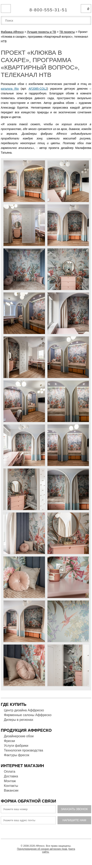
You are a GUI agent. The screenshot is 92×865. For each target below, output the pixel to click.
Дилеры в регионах (18, 719)
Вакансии (11, 790)
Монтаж (10, 781)
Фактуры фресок (16, 755)
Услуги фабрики (16, 745)
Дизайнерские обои (19, 736)
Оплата (9, 771)
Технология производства (23, 750)
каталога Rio (10, 88)
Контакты (11, 785)
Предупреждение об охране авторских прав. (42, 849)
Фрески (9, 741)
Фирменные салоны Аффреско (28, 715)
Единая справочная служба (46, 8)
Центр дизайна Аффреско (24, 710)
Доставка (11, 776)
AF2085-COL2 (38, 88)
